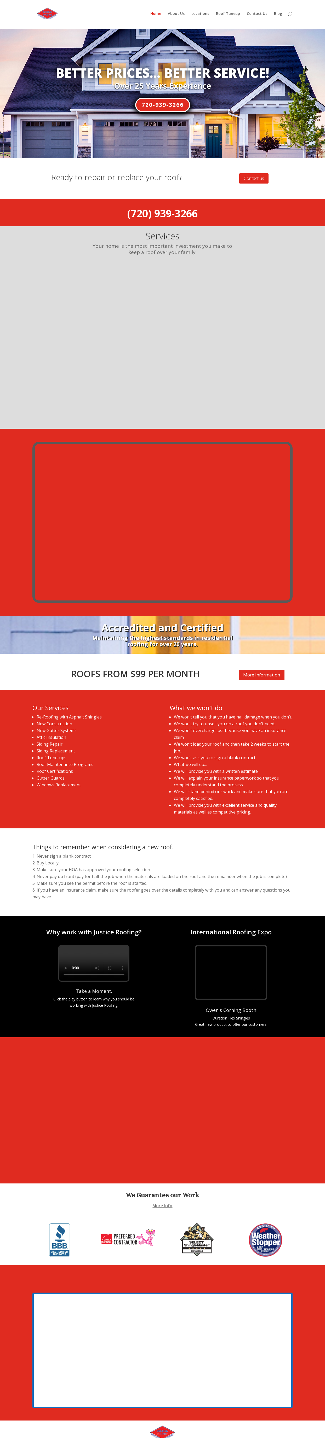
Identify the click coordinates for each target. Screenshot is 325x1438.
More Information (261, 656)
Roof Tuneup (228, 15)
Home (155, 15)
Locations (200, 15)
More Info (162, 1186)
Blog (278, 15)
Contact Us (257, 15)
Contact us (254, 178)
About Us (176, 15)
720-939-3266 (163, 104)
